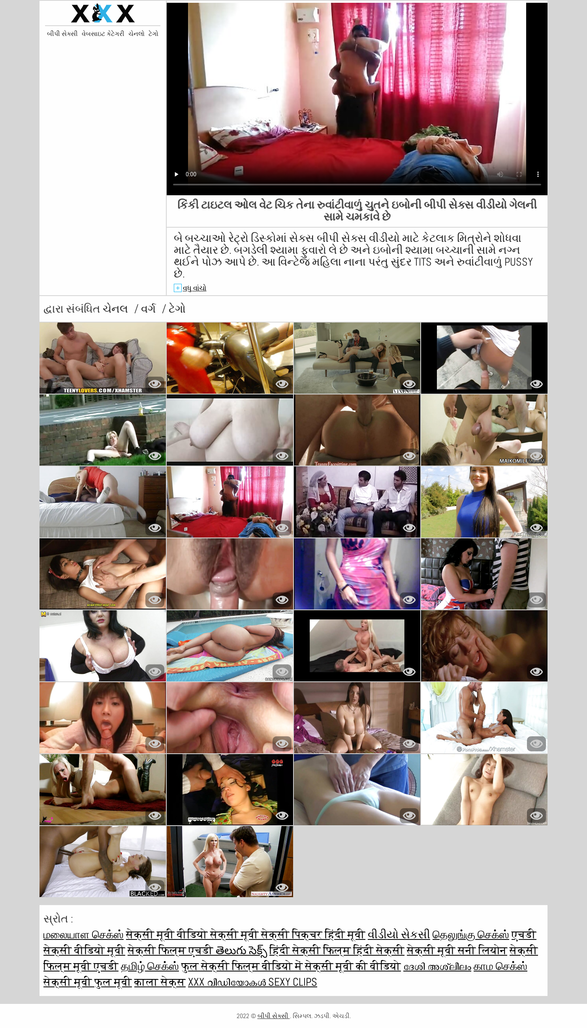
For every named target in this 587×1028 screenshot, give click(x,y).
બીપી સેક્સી (62, 34)
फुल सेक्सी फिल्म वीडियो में (243, 966)
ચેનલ (116, 309)
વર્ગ (149, 309)
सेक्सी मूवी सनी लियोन (457, 950)
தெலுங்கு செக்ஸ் (471, 934)
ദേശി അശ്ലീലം (437, 966)
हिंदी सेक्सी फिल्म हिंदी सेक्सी (337, 950)
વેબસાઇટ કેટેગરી (103, 34)
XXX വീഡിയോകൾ (228, 982)
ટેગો (153, 34)
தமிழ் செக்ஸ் (150, 966)
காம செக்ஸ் (500, 966)
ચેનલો (136, 34)
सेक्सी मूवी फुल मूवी (87, 982)
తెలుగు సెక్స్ (241, 950)
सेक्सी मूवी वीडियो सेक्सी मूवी (193, 934)
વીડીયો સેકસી (399, 934)
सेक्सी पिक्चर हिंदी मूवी (313, 934)
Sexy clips (292, 982)
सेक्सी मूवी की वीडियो (353, 966)
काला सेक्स (160, 982)
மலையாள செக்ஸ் (83, 934)
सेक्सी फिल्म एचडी (172, 950)
